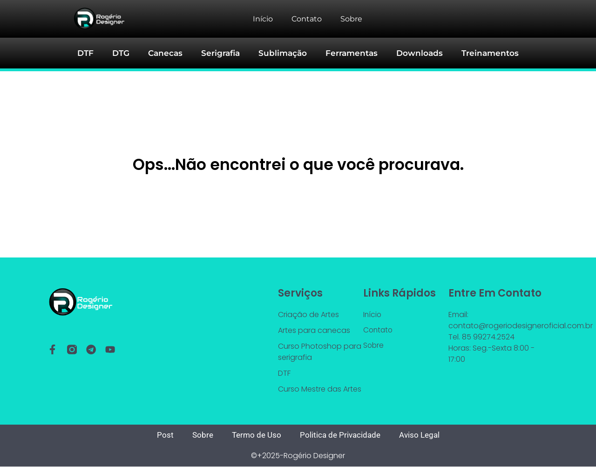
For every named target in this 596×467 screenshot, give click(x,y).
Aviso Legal (422, 435)
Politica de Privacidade (340, 435)
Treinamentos (483, 53)
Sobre (351, 18)
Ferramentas (350, 53)
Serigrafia (224, 53)
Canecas (171, 53)
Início (263, 18)
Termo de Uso (254, 435)
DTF (94, 53)
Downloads (415, 53)
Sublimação (284, 53)
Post (161, 435)
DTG (128, 53)
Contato (306, 18)
